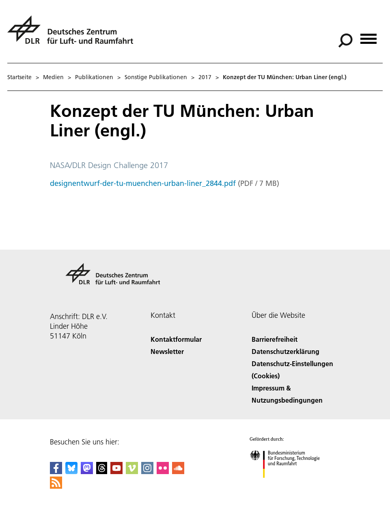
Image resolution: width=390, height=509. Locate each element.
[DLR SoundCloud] (178, 471)
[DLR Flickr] (163, 471)
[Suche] (345, 40)
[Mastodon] (87, 471)
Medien (53, 77)
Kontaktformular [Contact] (176, 339)
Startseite (19, 77)
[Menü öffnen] (368, 36)
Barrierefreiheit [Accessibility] (274, 339)
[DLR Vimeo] (132, 471)
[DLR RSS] (56, 486)
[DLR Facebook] (56, 471)
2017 (204, 77)
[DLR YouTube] (116, 471)
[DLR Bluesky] (71, 471)
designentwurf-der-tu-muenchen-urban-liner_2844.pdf (143, 183)
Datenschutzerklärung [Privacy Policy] (285, 351)
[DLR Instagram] (147, 471)
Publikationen (94, 77)
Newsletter (167, 351)
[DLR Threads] (102, 471)
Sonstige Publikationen (156, 77)
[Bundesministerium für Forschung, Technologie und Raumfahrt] (289, 485)
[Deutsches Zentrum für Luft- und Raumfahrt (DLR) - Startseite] (73, 34)
